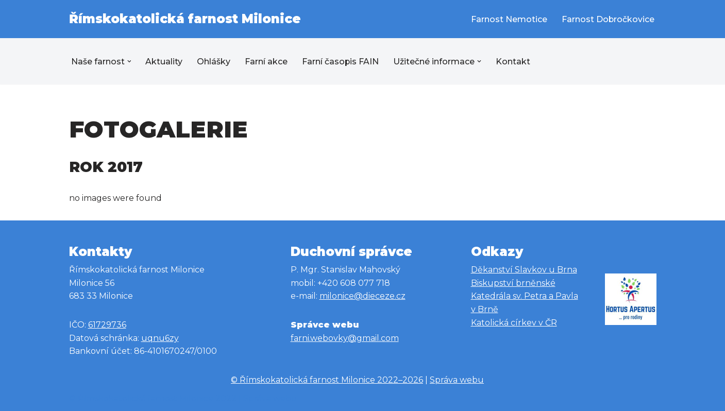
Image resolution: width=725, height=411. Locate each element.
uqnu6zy (160, 338)
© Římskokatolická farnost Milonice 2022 (153, 398)
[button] (129, 61)
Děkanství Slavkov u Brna (524, 270)
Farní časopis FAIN (341, 61)
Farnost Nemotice (508, 19)
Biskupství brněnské (513, 283)
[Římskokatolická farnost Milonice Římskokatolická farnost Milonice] (185, 19)
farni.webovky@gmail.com (345, 338)
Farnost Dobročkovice (607, 19)
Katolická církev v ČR (514, 323)
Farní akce (266, 61)
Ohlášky (214, 61)
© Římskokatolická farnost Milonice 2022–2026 (327, 380)
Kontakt (514, 61)
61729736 (107, 325)
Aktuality (164, 61)
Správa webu (457, 380)
